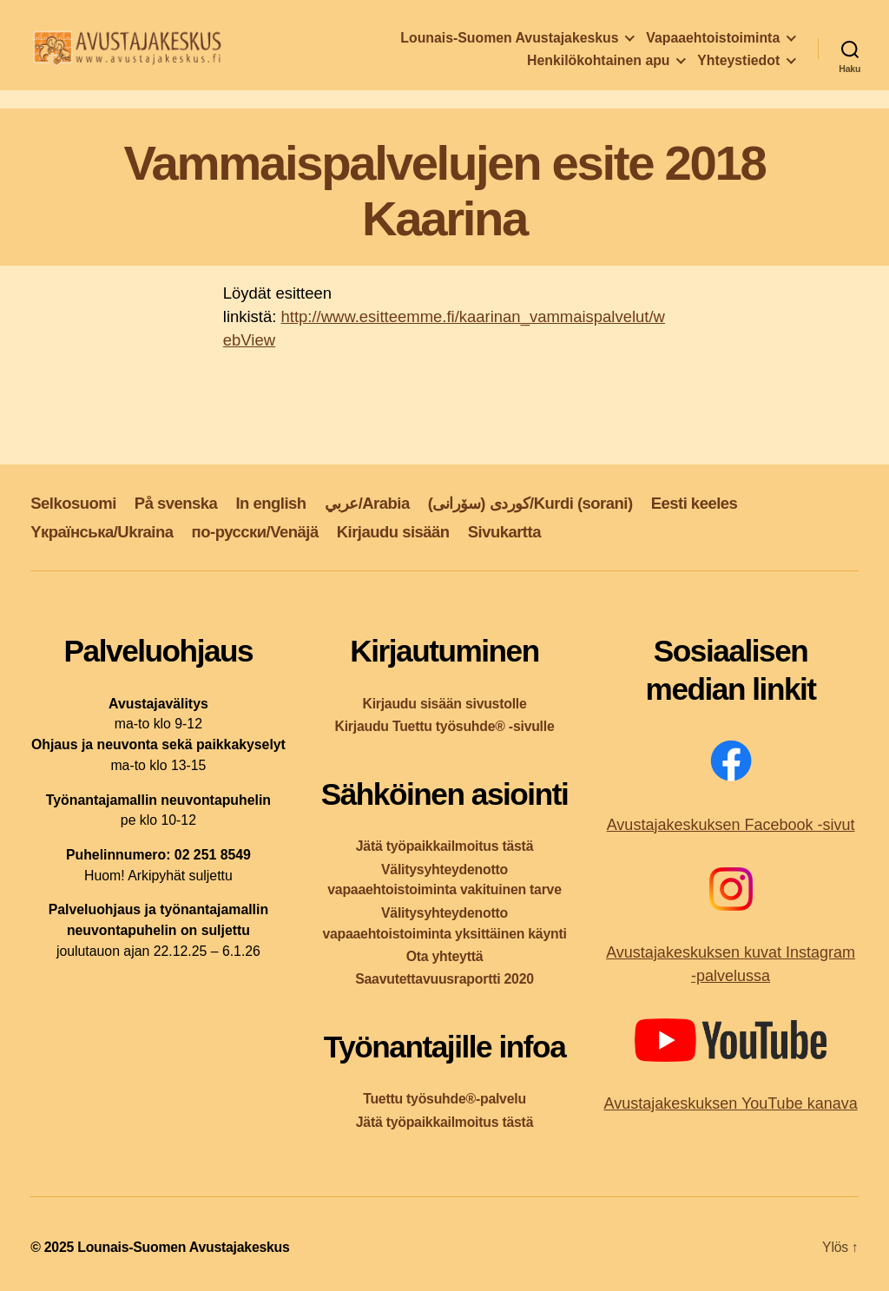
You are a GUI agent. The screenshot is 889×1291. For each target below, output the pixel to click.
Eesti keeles (694, 503)
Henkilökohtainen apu (598, 65)
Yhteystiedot (738, 65)
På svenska (176, 503)
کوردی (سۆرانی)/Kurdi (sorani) (530, 503)
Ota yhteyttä (445, 956)
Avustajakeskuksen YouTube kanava (730, 1103)
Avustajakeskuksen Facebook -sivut (731, 824)
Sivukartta (504, 532)
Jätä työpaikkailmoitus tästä (444, 846)
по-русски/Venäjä (255, 532)
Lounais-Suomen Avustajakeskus (509, 43)
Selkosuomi (73, 503)
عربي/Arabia (367, 503)
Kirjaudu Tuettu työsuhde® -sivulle (444, 726)
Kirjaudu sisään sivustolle (444, 703)
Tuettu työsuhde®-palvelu (444, 1098)
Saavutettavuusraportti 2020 (444, 979)
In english (270, 503)
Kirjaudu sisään (393, 532)
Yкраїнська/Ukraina (101, 532)
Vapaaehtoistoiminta (713, 43)
